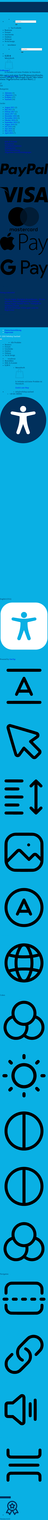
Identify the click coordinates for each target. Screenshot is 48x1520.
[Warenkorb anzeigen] (7, 365)
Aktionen (8, 93)
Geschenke (9, 35)
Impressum (9, 332)
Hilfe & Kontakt (11, 11)
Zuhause (8, 39)
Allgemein (9, 95)
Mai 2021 (8, 110)
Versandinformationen (13, 146)
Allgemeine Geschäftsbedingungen (18, 152)
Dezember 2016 (11, 116)
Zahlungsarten (10, 148)
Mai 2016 (8, 131)
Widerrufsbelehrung (12, 150)
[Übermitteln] (16, 24)
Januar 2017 (9, 114)
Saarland (8, 99)
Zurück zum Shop (22, 388)
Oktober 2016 (10, 120)
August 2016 (9, 124)
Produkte (8, 97)
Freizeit (7, 32)
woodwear (10, 359)
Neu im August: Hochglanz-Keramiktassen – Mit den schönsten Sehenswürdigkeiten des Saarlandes (25, 300)
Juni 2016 (8, 129)
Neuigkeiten (9, 144)
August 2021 (9, 107)
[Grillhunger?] (17, 66)
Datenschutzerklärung (13, 330)
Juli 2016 (8, 127)
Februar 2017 (10, 112)
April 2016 (9, 133)
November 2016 (11, 118)
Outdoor (8, 37)
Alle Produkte (16, 342)
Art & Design (10, 41)
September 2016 (11, 122)
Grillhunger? (5, 70)
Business (8, 30)
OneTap (12, 659)
